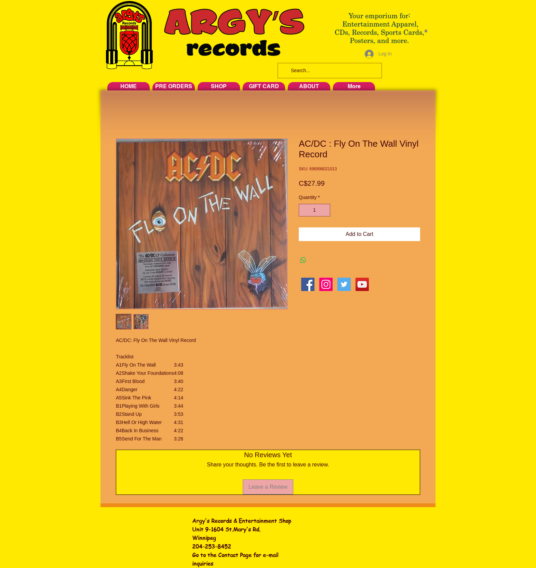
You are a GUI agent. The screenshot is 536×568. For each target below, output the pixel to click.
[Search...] (329, 70)
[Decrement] (304, 210)
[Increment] (325, 210)
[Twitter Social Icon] (344, 284)
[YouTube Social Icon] (362, 284)
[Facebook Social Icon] (307, 284)
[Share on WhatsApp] (303, 260)
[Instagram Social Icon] (326, 284)
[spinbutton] (314, 210)
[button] (426, 30)
